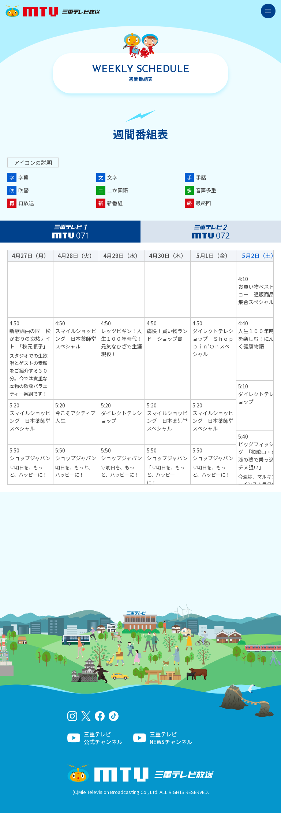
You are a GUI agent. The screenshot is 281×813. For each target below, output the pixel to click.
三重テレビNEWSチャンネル (171, 738)
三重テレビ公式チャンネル (103, 738)
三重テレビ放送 (52, 11)
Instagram (72, 716)
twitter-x (86, 716)
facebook (100, 716)
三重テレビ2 (210, 232)
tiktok (114, 716)
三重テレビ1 (70, 232)
